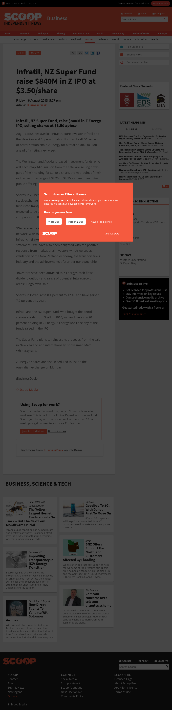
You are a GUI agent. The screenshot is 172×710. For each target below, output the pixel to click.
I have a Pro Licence (101, 221)
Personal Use (75, 221)
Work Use (53, 221)
